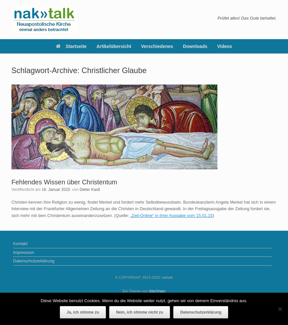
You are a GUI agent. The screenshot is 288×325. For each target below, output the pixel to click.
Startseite (71, 46)
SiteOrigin (157, 291)
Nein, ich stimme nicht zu (139, 312)
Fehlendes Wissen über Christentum (64, 182)
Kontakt (20, 243)
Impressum (23, 252)
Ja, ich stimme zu (83, 312)
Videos (224, 46)
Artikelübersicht (113, 46)
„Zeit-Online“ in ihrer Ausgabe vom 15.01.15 (171, 215)
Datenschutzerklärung (33, 260)
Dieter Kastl (90, 189)
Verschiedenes (157, 46)
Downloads (195, 46)
